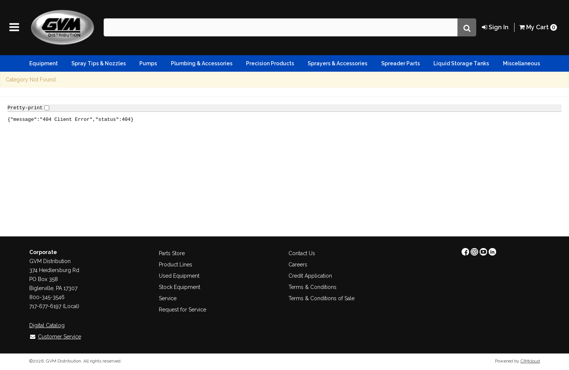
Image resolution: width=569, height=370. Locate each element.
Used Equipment (179, 276)
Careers (297, 265)
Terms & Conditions (312, 287)
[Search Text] (280, 27)
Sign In (495, 27)
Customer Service (55, 337)
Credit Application (310, 276)
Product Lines (175, 265)
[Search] (466, 27)
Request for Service (182, 310)
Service (168, 298)
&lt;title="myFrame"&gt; (284, 165)
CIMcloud (530, 361)
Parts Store (172, 253)
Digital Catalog (47, 325)
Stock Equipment (179, 287)
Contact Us (301, 253)
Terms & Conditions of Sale (321, 298)
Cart (538, 27)
